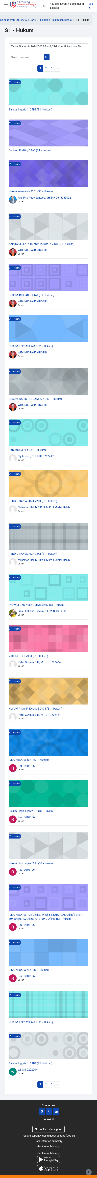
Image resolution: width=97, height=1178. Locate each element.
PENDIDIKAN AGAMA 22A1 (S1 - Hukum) (33, 553)
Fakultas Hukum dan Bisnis (56, 20)
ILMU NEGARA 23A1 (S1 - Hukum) (29, 759)
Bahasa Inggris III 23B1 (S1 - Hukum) (30, 1063)
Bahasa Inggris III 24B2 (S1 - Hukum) (30, 109)
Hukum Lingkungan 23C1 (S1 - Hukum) (31, 811)
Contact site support (48, 1129)
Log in (90, 5)
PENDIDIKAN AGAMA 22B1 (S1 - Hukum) (33, 501)
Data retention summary (48, 1141)
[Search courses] (26, 57)
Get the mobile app (48, 1146)
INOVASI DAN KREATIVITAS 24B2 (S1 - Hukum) (36, 604)
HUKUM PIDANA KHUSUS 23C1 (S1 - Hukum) (35, 708)
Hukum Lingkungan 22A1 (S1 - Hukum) (31, 863)
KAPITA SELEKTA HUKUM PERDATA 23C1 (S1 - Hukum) (41, 243)
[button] (44, 6)
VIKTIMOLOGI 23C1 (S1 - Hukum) (28, 656)
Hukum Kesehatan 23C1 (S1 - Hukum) (31, 191)
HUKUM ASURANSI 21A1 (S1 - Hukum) (31, 295)
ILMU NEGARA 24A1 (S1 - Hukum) (29, 970)
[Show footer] (89, 1172)
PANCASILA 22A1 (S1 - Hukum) (27, 450)
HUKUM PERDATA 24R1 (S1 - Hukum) (31, 1022)
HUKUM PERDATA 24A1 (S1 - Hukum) (31, 346)
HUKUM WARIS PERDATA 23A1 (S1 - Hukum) (35, 399)
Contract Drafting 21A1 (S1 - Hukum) (30, 150)
